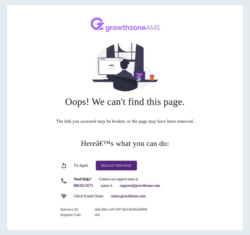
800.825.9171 (83, 186)
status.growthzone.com (128, 196)
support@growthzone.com (140, 186)
